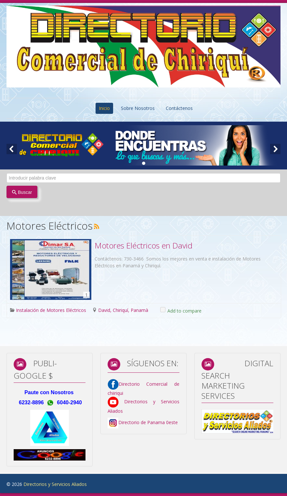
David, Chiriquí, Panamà (123, 310)
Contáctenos (179, 108)
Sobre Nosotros (138, 108)
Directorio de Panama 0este (148, 422)
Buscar (22, 192)
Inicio (104, 108)
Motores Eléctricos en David (143, 245)
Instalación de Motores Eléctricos (51, 310)
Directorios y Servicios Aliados (55, 484)
